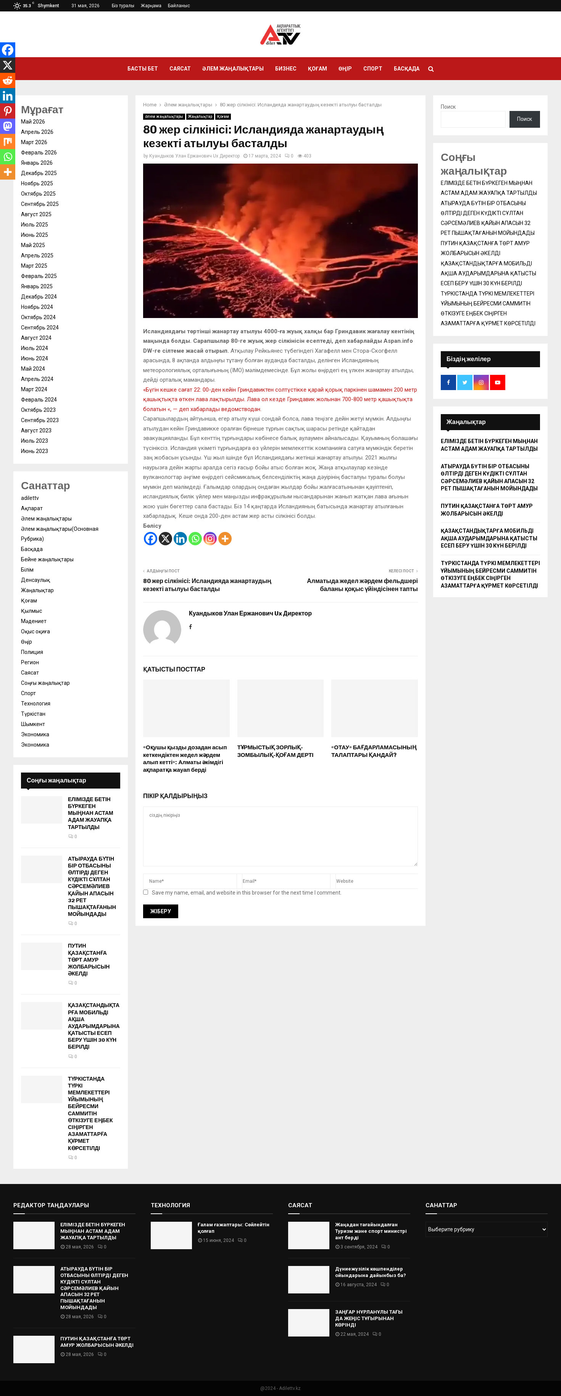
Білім (27, 570)
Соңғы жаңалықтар (45, 683)
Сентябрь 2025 (40, 204)
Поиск (448, 107)
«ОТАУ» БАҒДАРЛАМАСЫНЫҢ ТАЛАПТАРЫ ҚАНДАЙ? (373, 751)
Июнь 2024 (34, 358)
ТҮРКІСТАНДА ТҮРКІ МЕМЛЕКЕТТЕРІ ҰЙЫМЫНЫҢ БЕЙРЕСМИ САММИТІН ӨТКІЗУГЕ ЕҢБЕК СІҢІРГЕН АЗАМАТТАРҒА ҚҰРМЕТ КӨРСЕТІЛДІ (90, 1114)
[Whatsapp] (195, 538)
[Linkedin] (180, 538)
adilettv (30, 498)
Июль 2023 (34, 441)
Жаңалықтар (200, 116)
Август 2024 (36, 338)
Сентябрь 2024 (40, 328)
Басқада (406, 69)
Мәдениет (34, 621)
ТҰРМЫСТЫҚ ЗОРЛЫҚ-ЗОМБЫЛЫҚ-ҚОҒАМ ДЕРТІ (275, 751)
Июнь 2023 (34, 451)
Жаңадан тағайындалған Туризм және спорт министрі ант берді (371, 1231)
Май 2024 (33, 369)
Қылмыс (31, 611)
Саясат (180, 69)
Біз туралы (123, 5)
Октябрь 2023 (38, 410)
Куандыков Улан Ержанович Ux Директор (194, 156)
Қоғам (317, 69)
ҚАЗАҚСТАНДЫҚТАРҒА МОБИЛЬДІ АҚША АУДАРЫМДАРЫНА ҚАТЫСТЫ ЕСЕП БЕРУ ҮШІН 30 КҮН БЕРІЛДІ (94, 1026)
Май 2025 (33, 245)
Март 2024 (34, 389)
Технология (35, 703)
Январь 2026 (37, 163)
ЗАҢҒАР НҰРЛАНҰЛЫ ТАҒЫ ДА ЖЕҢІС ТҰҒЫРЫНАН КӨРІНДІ (369, 1318)
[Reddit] (7, 80)
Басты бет (142, 69)
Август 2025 (36, 214)
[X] (165, 538)
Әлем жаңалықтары (233, 69)
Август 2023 (36, 430)
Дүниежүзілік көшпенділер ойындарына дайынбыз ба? (370, 1272)
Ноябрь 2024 (37, 307)
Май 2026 (33, 122)
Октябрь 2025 (38, 194)
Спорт (372, 69)
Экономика (35, 734)
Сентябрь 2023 (40, 420)
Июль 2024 (34, 348)
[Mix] (7, 141)
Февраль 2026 (39, 152)
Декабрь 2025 (39, 173)
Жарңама (151, 5)
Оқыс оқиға (35, 631)
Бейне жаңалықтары (47, 559)
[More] (225, 538)
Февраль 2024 (39, 400)
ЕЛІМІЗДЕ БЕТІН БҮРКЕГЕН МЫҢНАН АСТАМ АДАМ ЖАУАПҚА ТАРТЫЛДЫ (90, 813)
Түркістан (33, 714)
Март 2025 (34, 266)
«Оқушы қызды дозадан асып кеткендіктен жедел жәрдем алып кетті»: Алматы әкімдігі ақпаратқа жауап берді (185, 758)
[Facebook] (150, 538)
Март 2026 (34, 142)
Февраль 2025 (39, 276)
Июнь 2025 (34, 235)
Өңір (345, 69)
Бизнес (286, 69)
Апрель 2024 (37, 379)
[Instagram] (210, 538)
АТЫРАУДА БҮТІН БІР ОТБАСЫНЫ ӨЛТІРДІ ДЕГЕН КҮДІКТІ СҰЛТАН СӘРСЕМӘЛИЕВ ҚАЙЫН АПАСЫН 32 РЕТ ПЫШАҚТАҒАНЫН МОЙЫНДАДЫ (92, 887)
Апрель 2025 (37, 255)
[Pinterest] (7, 111)
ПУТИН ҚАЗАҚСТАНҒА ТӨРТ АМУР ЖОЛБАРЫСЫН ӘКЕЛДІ (89, 960)
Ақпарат (32, 508)
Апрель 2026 (37, 132)
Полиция (32, 652)
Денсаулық (35, 580)
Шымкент (33, 724)
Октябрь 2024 (38, 317)
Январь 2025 (37, 286)
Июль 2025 (34, 225)
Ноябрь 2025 (37, 183)
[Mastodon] (7, 126)
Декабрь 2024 (39, 297)
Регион (30, 662)
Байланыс (179, 5)
